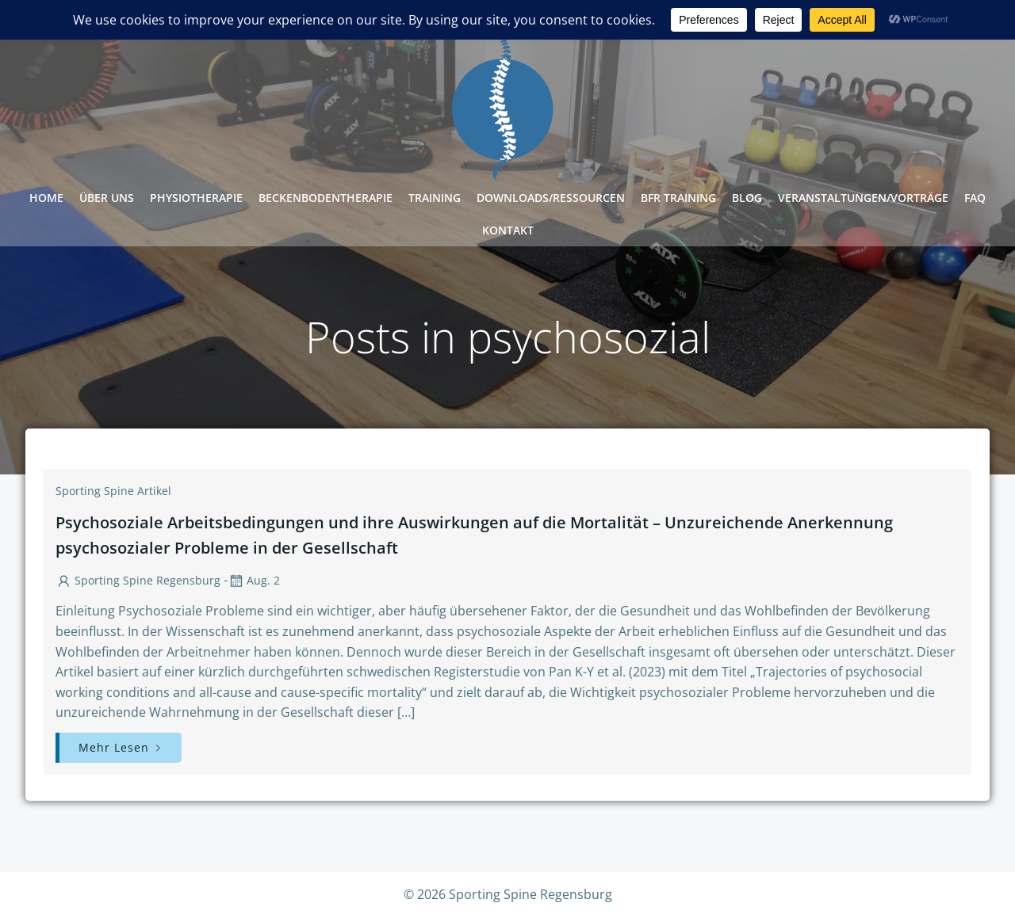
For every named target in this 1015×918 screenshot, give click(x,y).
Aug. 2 (254, 580)
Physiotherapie (196, 197)
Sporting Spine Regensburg (138, 580)
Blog (747, 197)
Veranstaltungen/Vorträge (863, 197)
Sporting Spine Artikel (113, 490)
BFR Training (678, 197)
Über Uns (106, 197)
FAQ (975, 197)
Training (434, 197)
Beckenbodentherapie (326, 197)
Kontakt (508, 230)
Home (46, 197)
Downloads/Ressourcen (551, 197)
